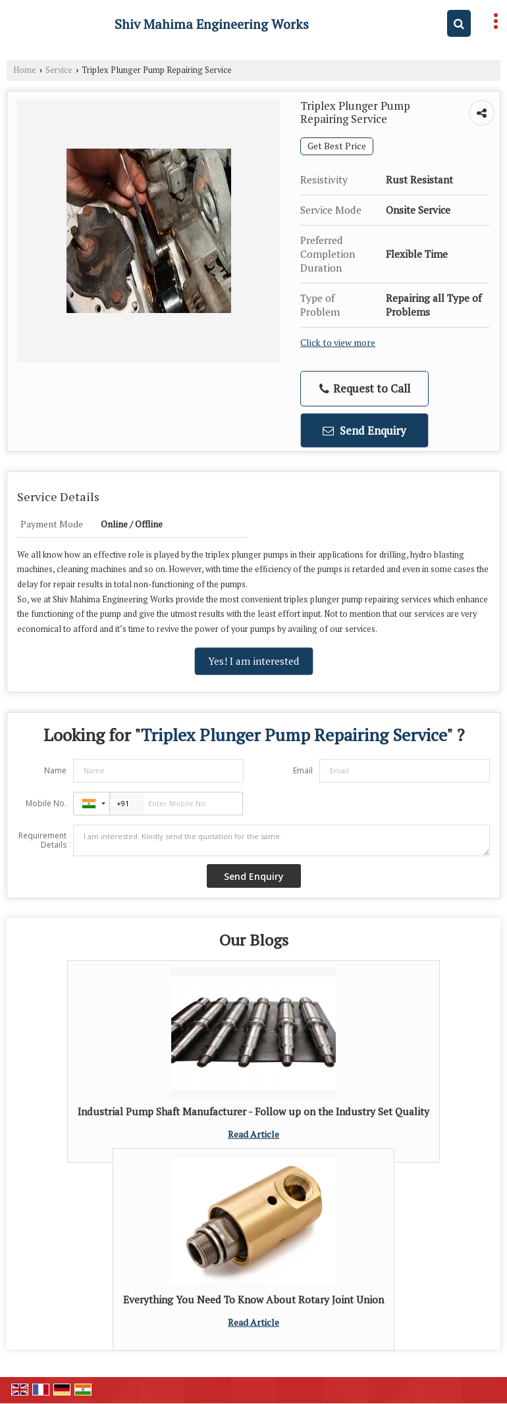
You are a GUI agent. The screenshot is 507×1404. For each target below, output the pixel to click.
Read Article (253, 1134)
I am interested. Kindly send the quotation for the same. (281, 840)
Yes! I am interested (254, 660)
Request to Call (364, 388)
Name (55, 770)
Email (303, 770)
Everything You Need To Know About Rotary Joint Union (253, 1299)
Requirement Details (42, 840)
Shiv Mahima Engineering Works (212, 24)
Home (24, 70)
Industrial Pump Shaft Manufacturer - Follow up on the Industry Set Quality (253, 1111)
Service (58, 70)
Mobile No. (46, 803)
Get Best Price (336, 146)
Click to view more (337, 343)
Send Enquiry (364, 430)
